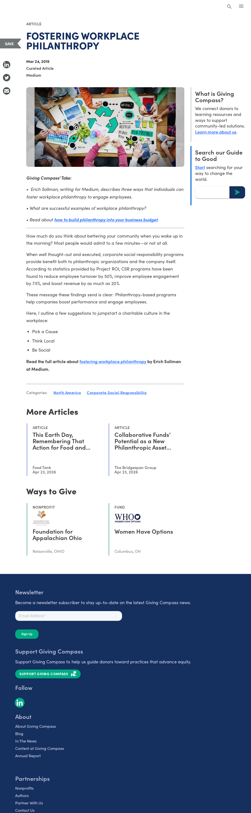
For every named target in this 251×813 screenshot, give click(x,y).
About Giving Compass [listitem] (35, 726)
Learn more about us (215, 132)
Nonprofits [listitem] (24, 788)
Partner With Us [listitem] (29, 802)
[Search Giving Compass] (229, 7)
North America (67, 392)
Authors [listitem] (22, 795)
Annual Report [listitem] (28, 755)
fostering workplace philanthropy (112, 361)
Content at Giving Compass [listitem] (39, 748)
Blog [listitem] (19, 733)
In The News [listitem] (26, 740)
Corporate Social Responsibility (117, 392)
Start (200, 167)
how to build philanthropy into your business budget (106, 219)
